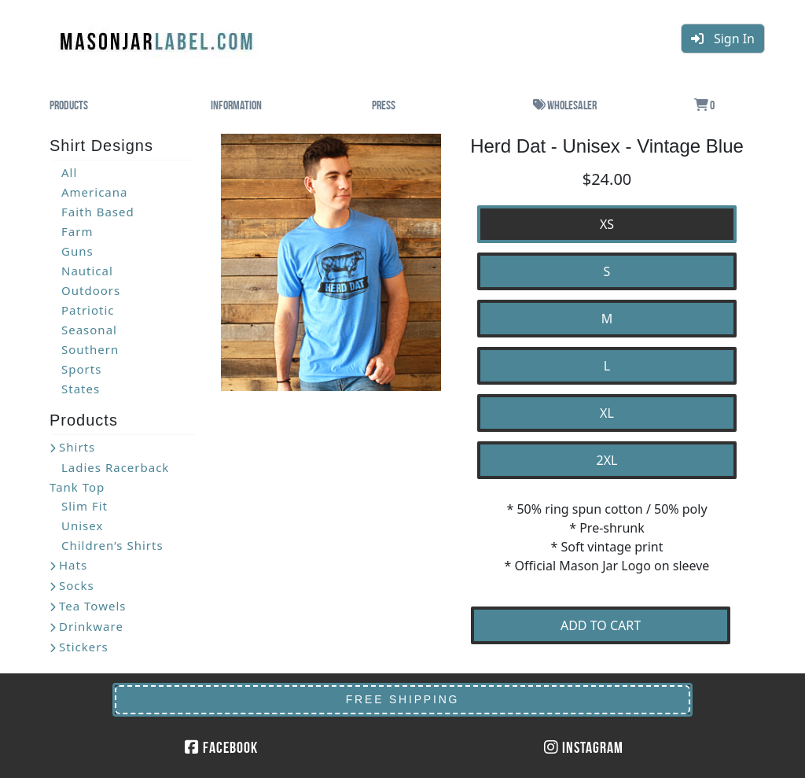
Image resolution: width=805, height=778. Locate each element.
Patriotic (88, 310)
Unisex (82, 525)
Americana (94, 192)
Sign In (723, 38)
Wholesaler (565, 105)
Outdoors (90, 290)
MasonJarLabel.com (158, 35)
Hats (73, 565)
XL (607, 413)
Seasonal (89, 329)
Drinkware (91, 626)
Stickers (83, 646)
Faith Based (97, 211)
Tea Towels (92, 606)
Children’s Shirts (112, 545)
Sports (81, 369)
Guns (77, 251)
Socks (76, 585)
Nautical (87, 270)
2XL (607, 460)
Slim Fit (84, 506)
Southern (90, 349)
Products (69, 105)
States (80, 388)
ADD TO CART (601, 625)
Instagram (583, 747)
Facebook (221, 747)
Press (383, 105)
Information (236, 105)
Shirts (77, 447)
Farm (77, 231)
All (69, 172)
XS (607, 224)
